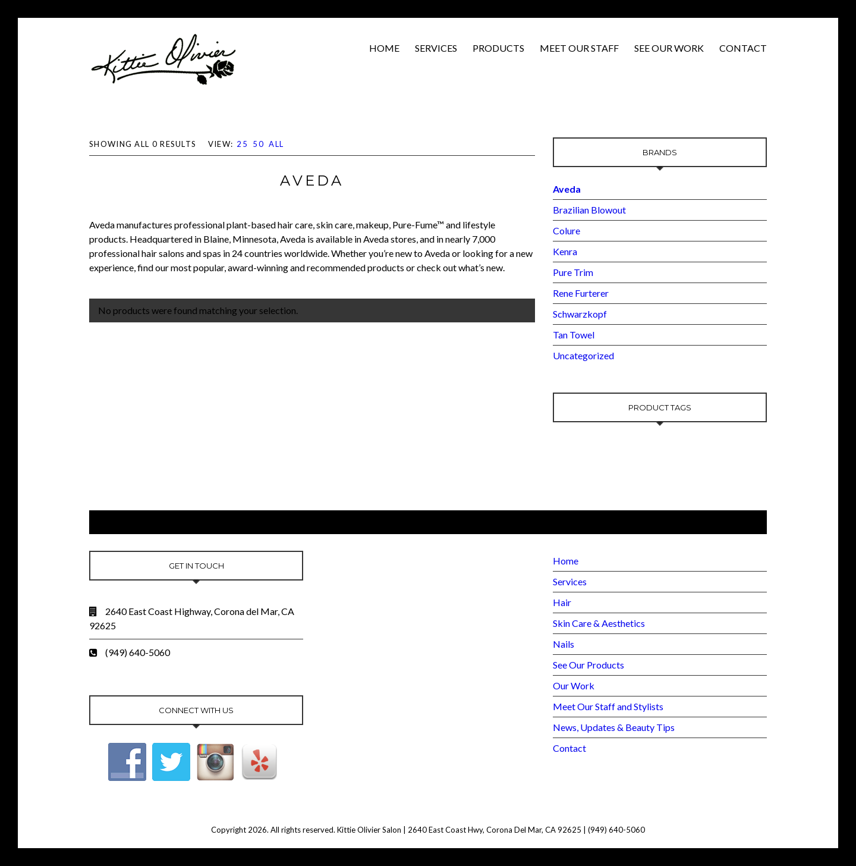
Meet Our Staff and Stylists (608, 706)
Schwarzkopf (580, 313)
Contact (743, 48)
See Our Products (588, 664)
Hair (562, 602)
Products (498, 48)
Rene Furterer (581, 293)
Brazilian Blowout (589, 209)
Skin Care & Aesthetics (599, 623)
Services (436, 48)
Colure (566, 230)
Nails (563, 644)
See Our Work (669, 48)
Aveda (567, 188)
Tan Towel (573, 334)
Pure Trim (573, 272)
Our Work (573, 685)
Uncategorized (583, 355)
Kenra (565, 251)
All (276, 144)
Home (384, 48)
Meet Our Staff (579, 48)
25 (242, 144)
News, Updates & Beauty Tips (614, 727)
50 (258, 144)
